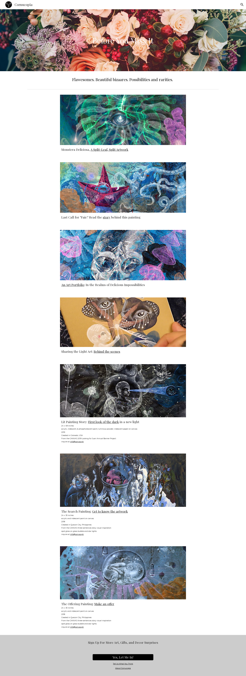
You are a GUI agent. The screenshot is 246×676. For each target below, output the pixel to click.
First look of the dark (103, 422)
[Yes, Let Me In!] (123, 657)
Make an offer (104, 604)
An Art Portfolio (72, 285)
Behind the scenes (107, 351)
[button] (242, 5)
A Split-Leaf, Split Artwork (109, 149)
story (106, 217)
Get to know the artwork (110, 511)
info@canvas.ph (77, 442)
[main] (123, 40)
